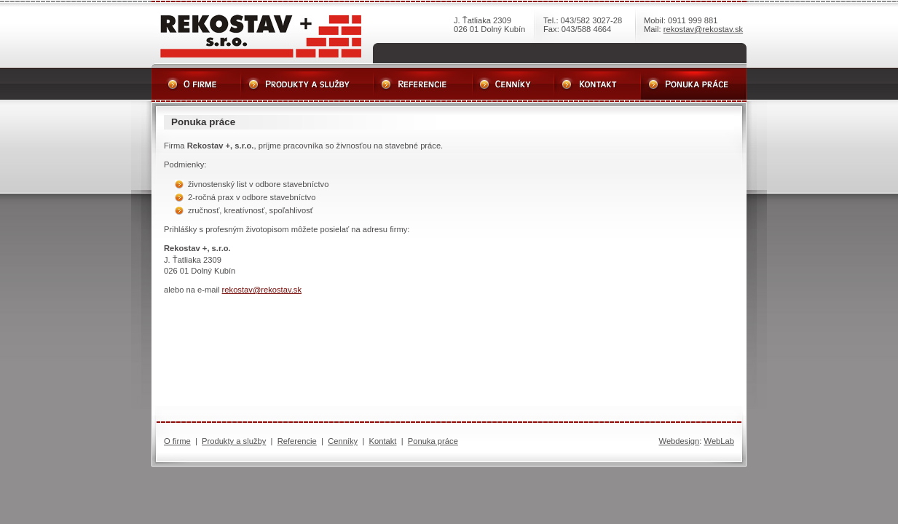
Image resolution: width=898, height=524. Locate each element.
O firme (177, 441)
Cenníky (343, 441)
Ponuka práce (433, 441)
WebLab (719, 441)
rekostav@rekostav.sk (703, 29)
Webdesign (679, 441)
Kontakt (383, 441)
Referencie (297, 441)
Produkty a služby (234, 441)
